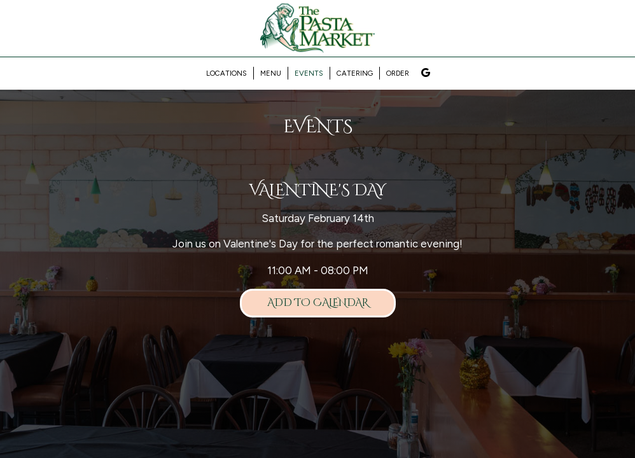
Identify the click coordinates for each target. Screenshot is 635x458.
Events (309, 73)
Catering (355, 73)
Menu (270, 73)
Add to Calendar (317, 303)
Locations (226, 73)
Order (397, 73)
